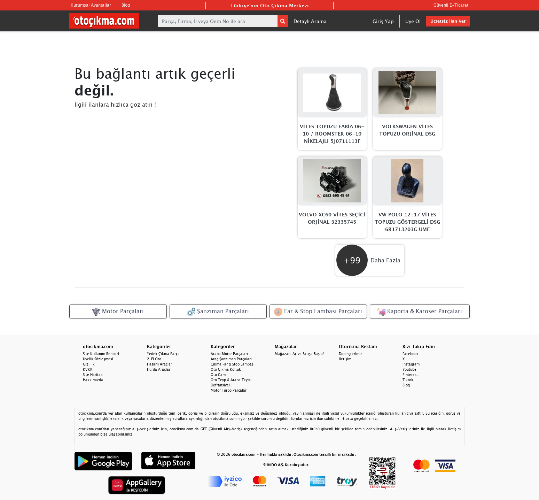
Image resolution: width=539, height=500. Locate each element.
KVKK (88, 369)
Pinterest (410, 374)
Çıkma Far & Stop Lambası (233, 364)
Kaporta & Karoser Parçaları (419, 312)
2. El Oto (154, 359)
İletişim (345, 359)
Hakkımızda (93, 380)
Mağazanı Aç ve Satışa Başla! (299, 354)
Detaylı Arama (310, 21)
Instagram (411, 364)
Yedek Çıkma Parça (163, 354)
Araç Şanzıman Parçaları (231, 359)
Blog (126, 5)
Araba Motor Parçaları (229, 354)
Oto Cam (218, 374)
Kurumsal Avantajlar (91, 5)
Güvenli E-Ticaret (450, 5)
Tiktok (408, 380)
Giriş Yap (383, 21)
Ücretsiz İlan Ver (448, 21)
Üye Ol (413, 21)
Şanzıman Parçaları (218, 312)
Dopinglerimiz (350, 354)
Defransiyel (220, 385)
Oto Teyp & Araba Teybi (231, 380)
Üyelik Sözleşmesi (98, 359)
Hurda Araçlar (158, 369)
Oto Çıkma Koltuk (226, 369)
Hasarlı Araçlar (159, 364)
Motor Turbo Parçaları (229, 390)
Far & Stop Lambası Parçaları (318, 312)
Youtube (409, 369)
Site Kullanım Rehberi (101, 354)
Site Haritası (93, 374)
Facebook (411, 354)
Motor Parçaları (118, 312)
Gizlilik (89, 364)
